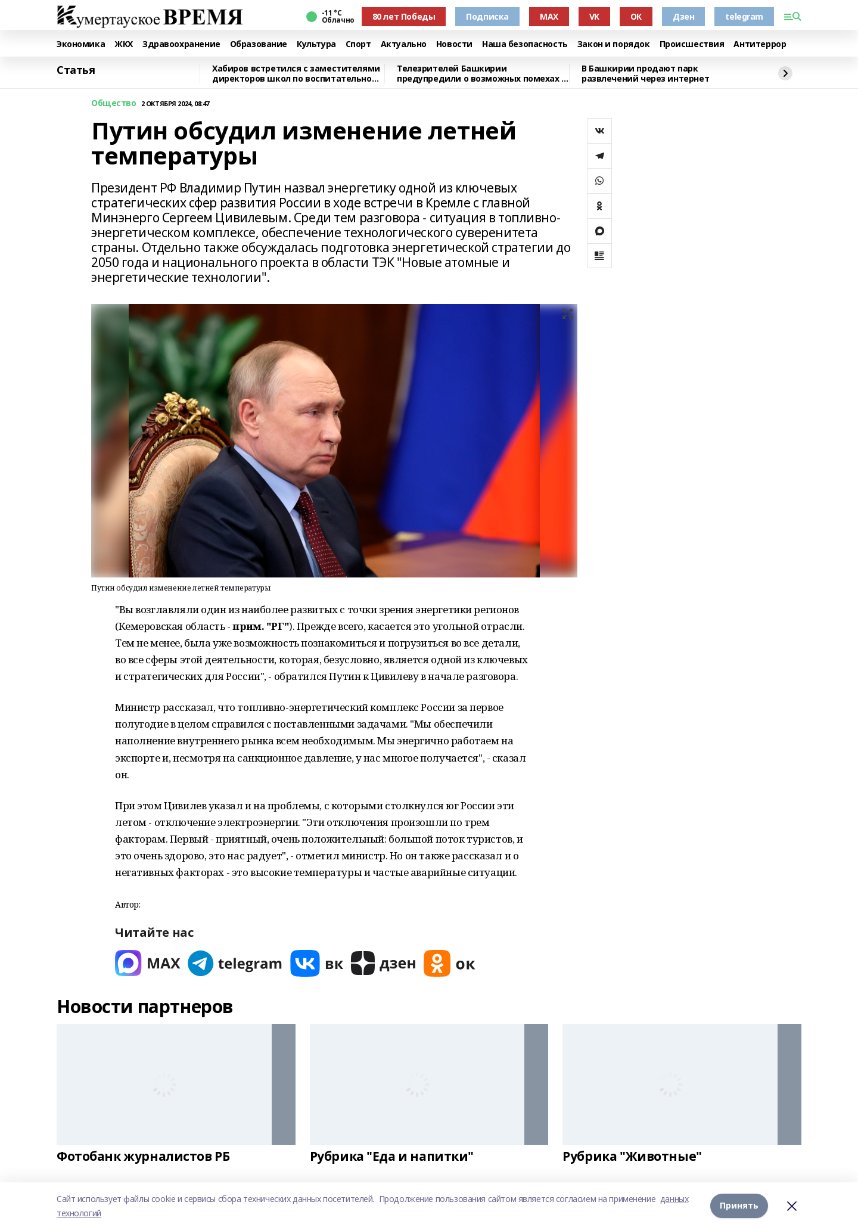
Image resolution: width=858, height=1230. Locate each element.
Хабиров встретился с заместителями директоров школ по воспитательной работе (296, 73)
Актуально (404, 44)
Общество (113, 103)
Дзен (683, 16)
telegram (744, 16)
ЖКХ (123, 44)
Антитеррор (759, 44)
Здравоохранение (181, 44)
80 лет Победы (404, 16)
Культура (316, 44)
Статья (76, 70)
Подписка (487, 16)
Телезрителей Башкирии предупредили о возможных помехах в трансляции (482, 73)
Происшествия (692, 44)
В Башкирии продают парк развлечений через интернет (645, 73)
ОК (636, 16)
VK (594, 16)
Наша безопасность (525, 44)
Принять (739, 1206)
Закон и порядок (613, 44)
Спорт (358, 44)
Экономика (81, 44)
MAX (549, 16)
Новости (454, 44)
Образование (258, 44)
